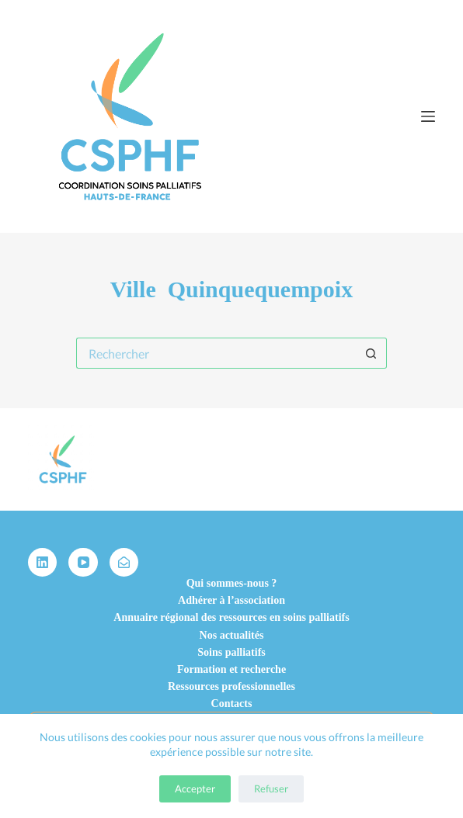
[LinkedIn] (42, 562)
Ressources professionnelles (231, 686)
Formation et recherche (231, 669)
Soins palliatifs (231, 652)
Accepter (195, 788)
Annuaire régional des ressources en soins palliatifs (231, 617)
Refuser (271, 788)
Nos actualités (232, 635)
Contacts (231, 703)
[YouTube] (83, 562)
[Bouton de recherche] (371, 353)
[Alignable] (124, 562)
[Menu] (428, 116)
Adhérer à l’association (231, 600)
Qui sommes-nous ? (231, 583)
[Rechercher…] (216, 353)
